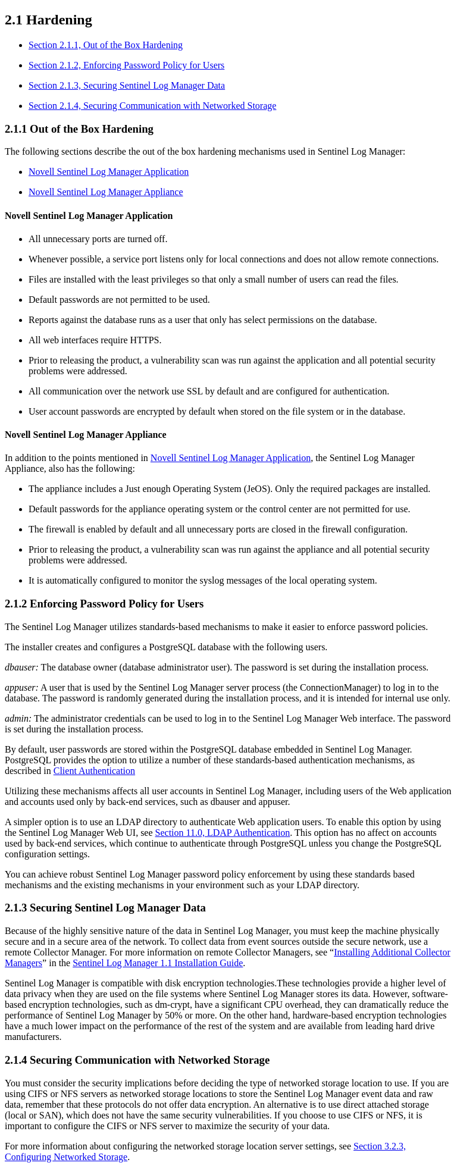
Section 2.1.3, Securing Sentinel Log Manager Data (127, 85)
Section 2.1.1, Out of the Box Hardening (106, 45)
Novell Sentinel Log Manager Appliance (106, 192)
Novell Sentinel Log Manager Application (109, 172)
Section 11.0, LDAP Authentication (222, 833)
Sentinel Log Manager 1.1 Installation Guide (158, 963)
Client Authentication (94, 771)
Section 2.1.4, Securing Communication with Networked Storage (152, 106)
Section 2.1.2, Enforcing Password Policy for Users (126, 65)
